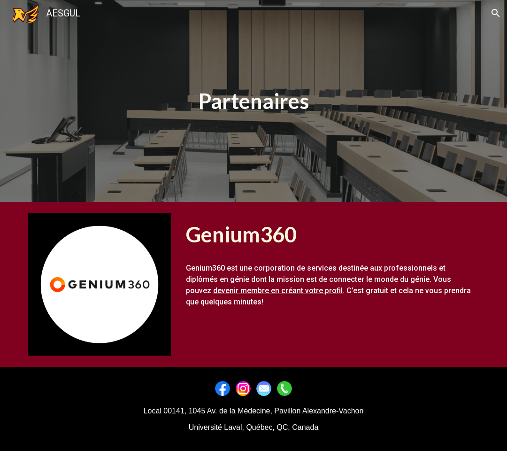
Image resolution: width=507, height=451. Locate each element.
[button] (495, 13)
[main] (253, 101)
